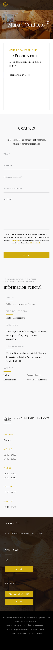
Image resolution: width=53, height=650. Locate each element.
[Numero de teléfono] (26, 189)
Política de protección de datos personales (27, 629)
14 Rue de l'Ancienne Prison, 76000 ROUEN (26, 64)
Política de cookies (21, 633)
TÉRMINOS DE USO (37, 625)
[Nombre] (26, 165)
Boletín (19, 569)
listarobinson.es (15, 240)
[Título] (26, 154)
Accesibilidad (37, 633)
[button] (48, 5)
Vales (19, 601)
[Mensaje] (26, 212)
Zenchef (34, 621)
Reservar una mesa (20, 75)
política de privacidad (34, 243)
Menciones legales (16, 625)
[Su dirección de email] (26, 177)
